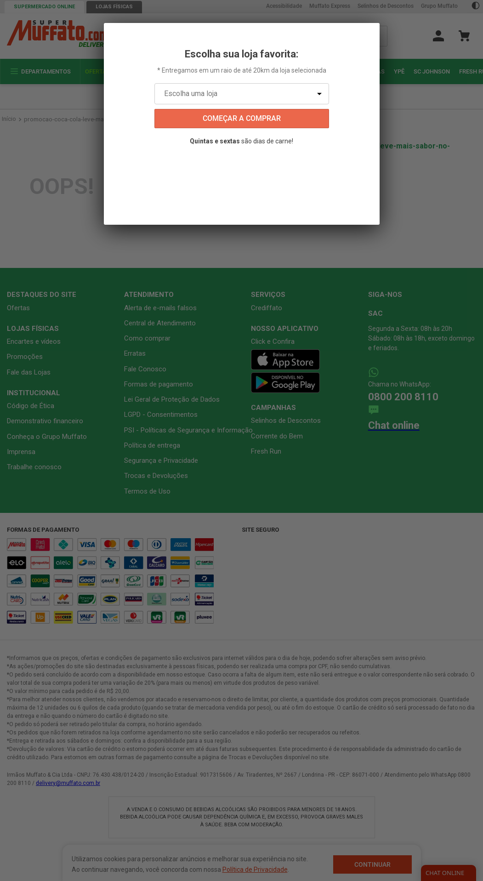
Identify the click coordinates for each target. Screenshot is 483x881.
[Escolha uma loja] (241, 93)
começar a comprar (242, 118)
